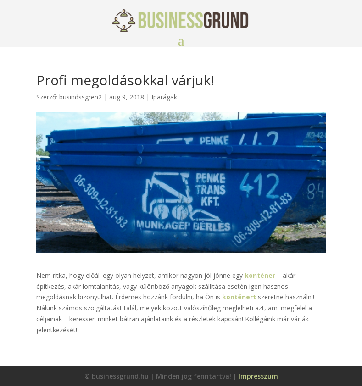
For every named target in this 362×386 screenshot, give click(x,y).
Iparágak (164, 97)
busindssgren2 (80, 97)
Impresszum (258, 376)
